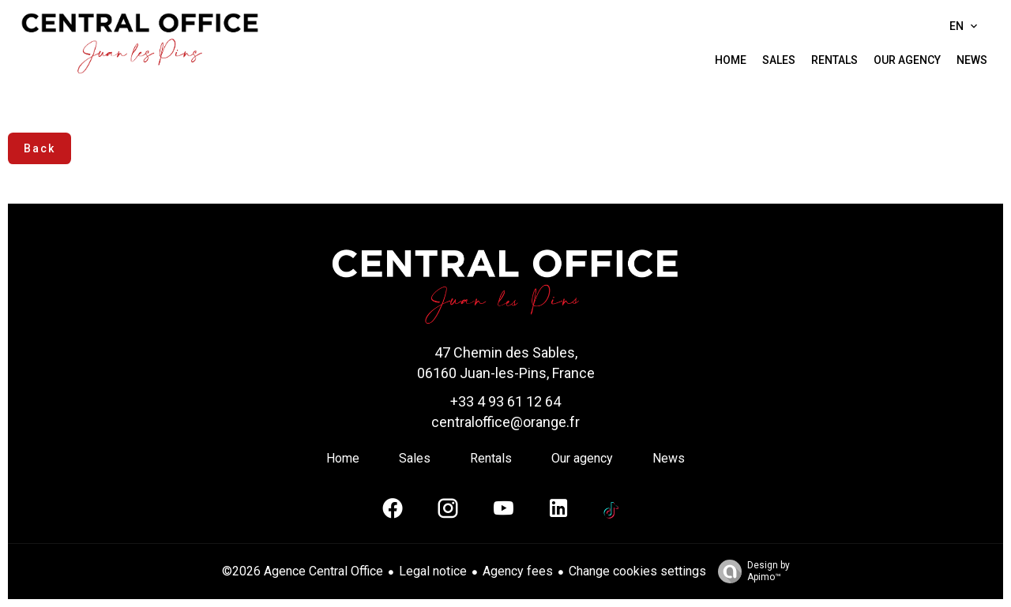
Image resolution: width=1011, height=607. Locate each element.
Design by (750, 571)
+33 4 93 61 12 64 (505, 401)
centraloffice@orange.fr (505, 422)
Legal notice (433, 571)
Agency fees (518, 571)
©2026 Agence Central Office (302, 571)
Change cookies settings (637, 571)
